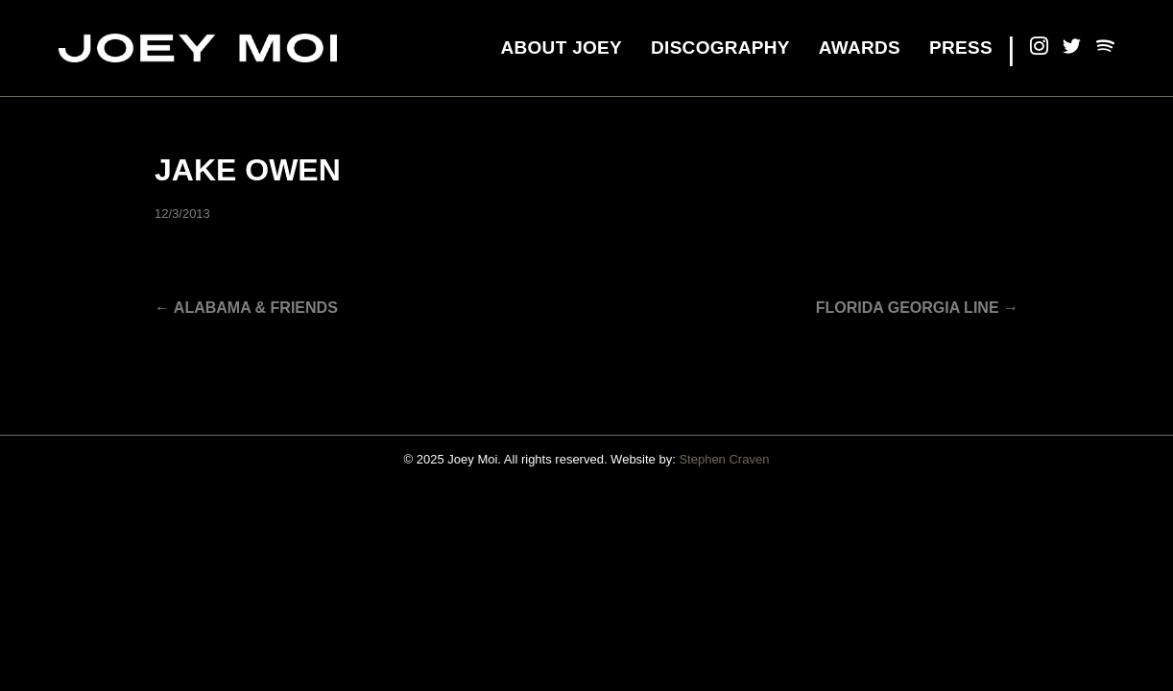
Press (961, 47)
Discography (720, 47)
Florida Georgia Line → (917, 307)
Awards (859, 47)
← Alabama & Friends (246, 307)
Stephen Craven (724, 459)
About (561, 47)
